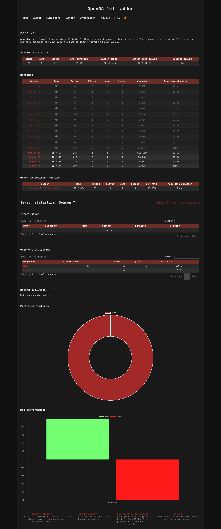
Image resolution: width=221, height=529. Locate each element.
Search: (182, 221)
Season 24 (34, 114)
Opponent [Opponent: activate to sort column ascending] (52, 226)
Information (87, 18)
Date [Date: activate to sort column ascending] (27, 226)
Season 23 (34, 120)
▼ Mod (117, 18)
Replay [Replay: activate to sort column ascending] (176, 226)
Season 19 (34, 137)
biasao (27, 270)
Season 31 (34, 97)
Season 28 (34, 109)
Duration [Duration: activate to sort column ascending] (140, 226)
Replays (105, 18)
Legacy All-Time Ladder (45, 188)
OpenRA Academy (88, 514)
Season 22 (34, 125)
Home (25, 18)
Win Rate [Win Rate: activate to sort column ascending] (166, 262)
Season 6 (34, 161)
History (70, 18)
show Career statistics (178, 203)
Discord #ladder (42, 514)
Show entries (33, 221)
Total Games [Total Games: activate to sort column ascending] (71, 262)
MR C (25, 266)
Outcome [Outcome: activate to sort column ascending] (107, 226)
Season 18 (34, 142)
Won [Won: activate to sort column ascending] (118, 262)
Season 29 (34, 103)
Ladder (37, 18)
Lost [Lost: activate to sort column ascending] (139, 262)
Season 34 (34, 86)
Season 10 (34, 153)
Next (195, 236)
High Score (53, 18)
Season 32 (34, 92)
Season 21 (34, 131)
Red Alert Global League (132, 514)
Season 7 (34, 157)
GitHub (178, 514)
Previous (182, 236)
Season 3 (34, 166)
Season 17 (34, 148)
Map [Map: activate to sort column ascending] (85, 226)
